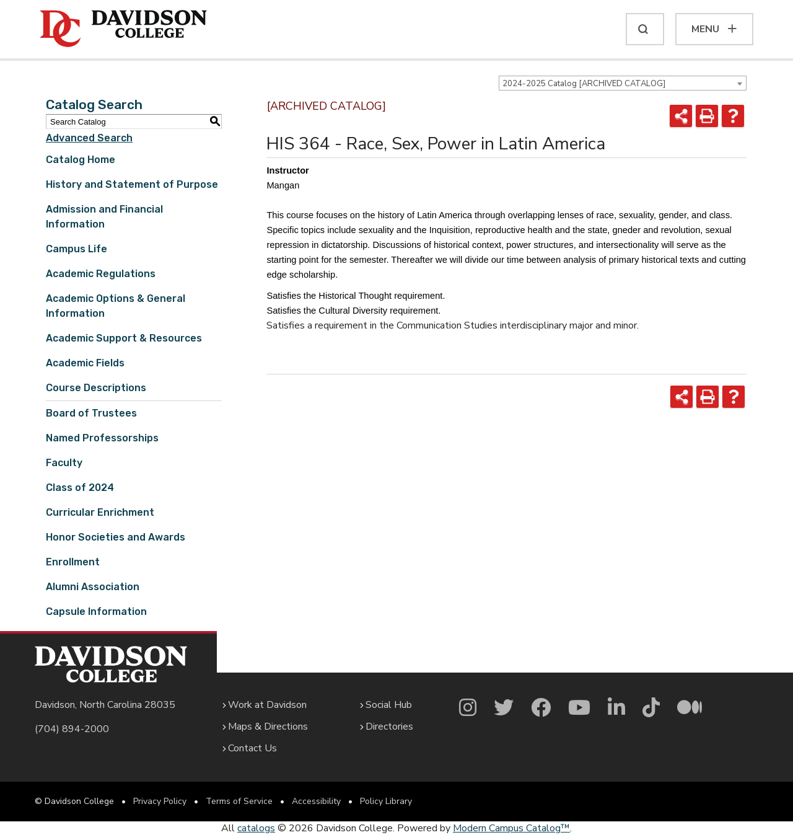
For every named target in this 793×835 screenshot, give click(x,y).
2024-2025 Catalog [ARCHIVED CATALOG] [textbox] (583, 83)
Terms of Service (239, 801)
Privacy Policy (159, 801)
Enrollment (73, 562)
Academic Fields (85, 363)
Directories (389, 726)
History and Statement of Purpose (132, 184)
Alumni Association (92, 587)
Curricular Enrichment (100, 512)
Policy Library (386, 801)
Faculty (64, 463)
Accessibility (316, 801)
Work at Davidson (267, 705)
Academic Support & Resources (124, 338)
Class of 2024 (80, 487)
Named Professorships (102, 438)
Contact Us (252, 748)
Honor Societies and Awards (115, 537)
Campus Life (76, 249)
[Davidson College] (123, 29)
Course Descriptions (96, 388)
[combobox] (623, 83)
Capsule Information (96, 611)
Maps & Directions (268, 726)
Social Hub (389, 705)
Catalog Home (80, 160)
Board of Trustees (91, 413)
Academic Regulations (101, 274)
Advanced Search (89, 138)
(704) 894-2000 (72, 729)
